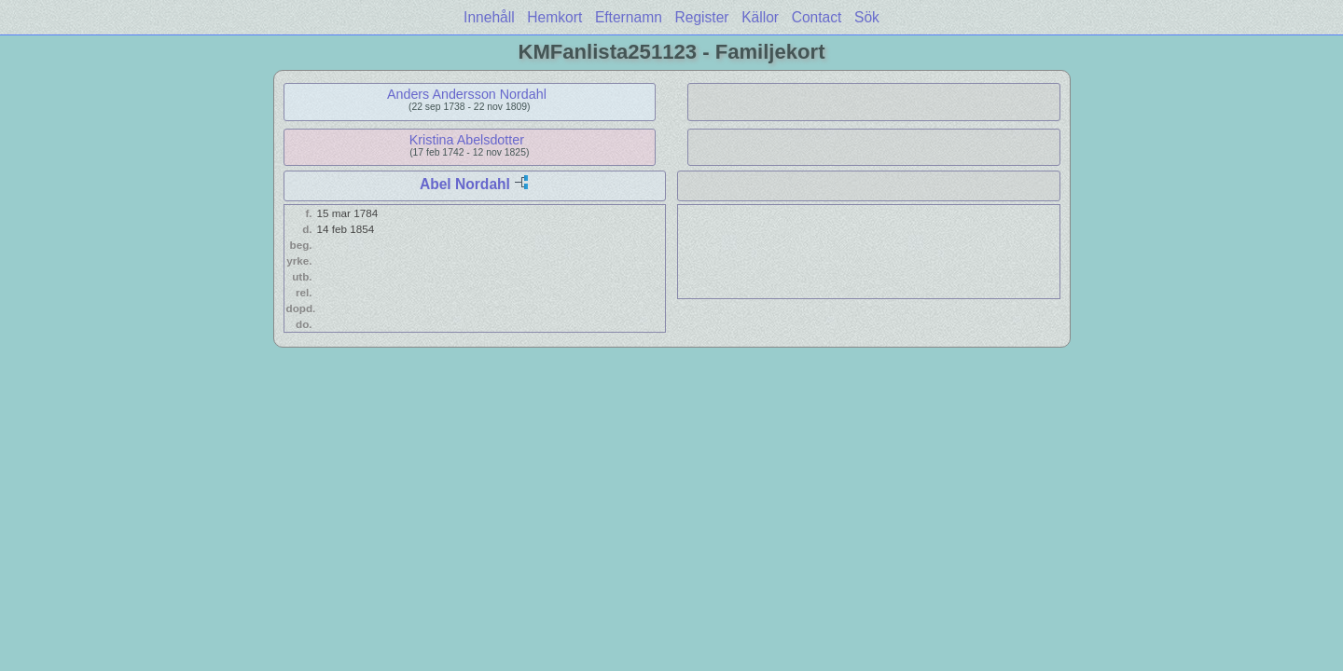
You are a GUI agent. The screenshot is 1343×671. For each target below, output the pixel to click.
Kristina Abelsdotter (466, 139)
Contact (817, 17)
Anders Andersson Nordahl (467, 94)
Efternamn (628, 17)
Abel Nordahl (465, 184)
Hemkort (554, 17)
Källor (760, 17)
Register (701, 17)
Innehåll (489, 17)
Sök (866, 17)
